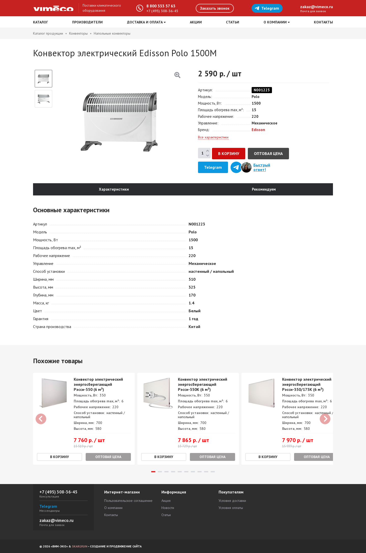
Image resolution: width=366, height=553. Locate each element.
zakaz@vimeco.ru (316, 6)
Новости (167, 507)
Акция (166, 500)
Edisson (258, 129)
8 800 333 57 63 (160, 6)
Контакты (323, 22)
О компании (113, 507)
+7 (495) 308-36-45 (162, 11)
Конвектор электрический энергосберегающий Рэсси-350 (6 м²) (98, 384)
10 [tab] (213, 472)
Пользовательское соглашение (128, 500)
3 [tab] (166, 472)
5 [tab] (180, 472)
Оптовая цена (268, 153)
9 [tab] (206, 472)
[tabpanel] (84, 419)
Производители (87, 22)
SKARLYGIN (79, 546)
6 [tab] (186, 472)
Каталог (40, 22)
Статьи (232, 22)
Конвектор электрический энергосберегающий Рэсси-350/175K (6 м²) (306, 384)
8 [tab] (199, 472)
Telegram (266, 8)
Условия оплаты (231, 507)
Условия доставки (232, 500)
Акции (196, 22)
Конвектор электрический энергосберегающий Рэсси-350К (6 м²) (202, 384)
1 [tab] (153, 472)
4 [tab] (173, 472)
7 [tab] (193, 472)
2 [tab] (160, 472)
